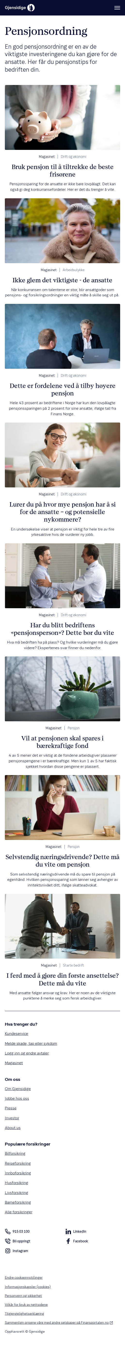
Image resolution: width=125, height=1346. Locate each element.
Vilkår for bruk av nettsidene (26, 1305)
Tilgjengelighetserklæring (24, 1313)
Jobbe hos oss (17, 1098)
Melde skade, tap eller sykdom (31, 1043)
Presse (10, 1108)
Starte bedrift (73, 965)
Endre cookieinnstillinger (24, 1278)
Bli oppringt (17, 1242)
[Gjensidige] (20, 7)
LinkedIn (75, 1232)
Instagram (16, 1251)
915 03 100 (17, 1232)
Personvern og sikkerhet (23, 1296)
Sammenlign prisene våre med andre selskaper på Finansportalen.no (59, 1322)
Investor (12, 1118)
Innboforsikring (18, 1173)
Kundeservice (16, 1033)
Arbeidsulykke (74, 270)
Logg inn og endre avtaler (27, 1053)
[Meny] (117, 7)
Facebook (76, 1242)
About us (13, 1127)
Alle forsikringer (18, 1212)
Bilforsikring (15, 1153)
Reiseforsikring (18, 1163)
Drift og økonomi (73, 157)
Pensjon (74, 728)
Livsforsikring (16, 1192)
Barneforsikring (18, 1202)
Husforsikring (16, 1183)
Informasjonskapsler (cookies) (28, 1287)
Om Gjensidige (18, 1088)
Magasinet (47, 157)
